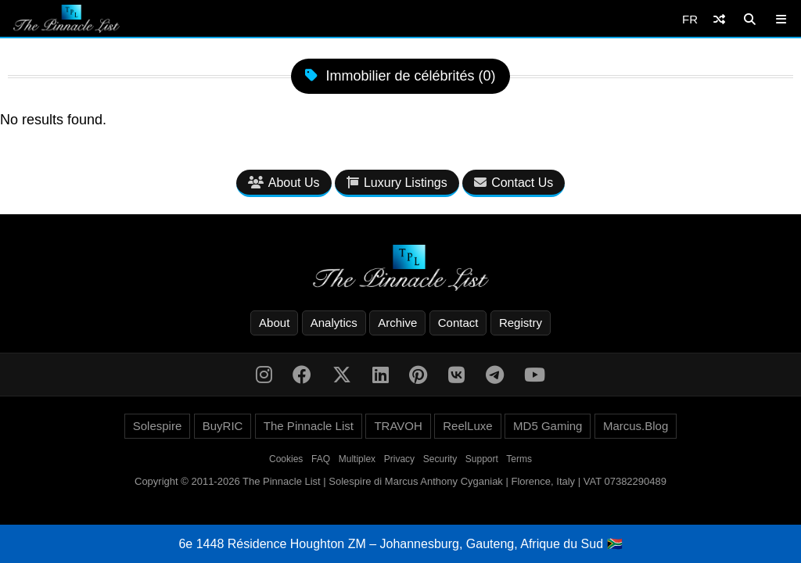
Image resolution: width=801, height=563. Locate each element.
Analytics (334, 322)
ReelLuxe (467, 425)
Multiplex (357, 459)
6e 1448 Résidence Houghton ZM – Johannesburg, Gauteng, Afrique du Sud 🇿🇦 (400, 543)
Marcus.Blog (635, 425)
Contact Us (513, 182)
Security (440, 459)
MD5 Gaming (547, 425)
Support (481, 459)
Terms (519, 459)
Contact (458, 322)
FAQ (320, 459)
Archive (397, 322)
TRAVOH (398, 425)
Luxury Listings (397, 182)
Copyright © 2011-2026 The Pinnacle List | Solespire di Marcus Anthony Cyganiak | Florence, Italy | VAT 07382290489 (400, 481)
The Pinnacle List (309, 425)
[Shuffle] (719, 19)
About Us (284, 182)
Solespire (157, 425)
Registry (520, 322)
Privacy (399, 459)
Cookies (286, 459)
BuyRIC (223, 425)
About (274, 322)
